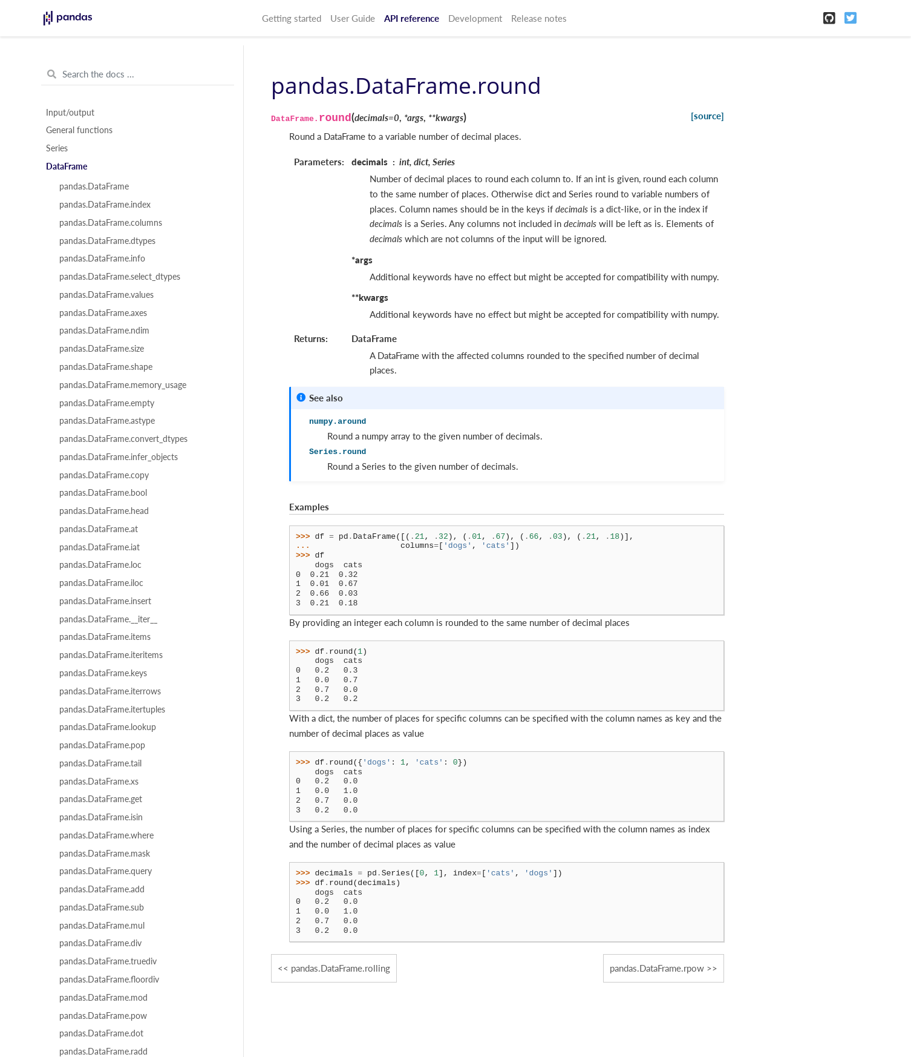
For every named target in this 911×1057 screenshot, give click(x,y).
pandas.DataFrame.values (106, 295)
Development (475, 18)
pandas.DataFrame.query (105, 871)
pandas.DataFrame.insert (105, 601)
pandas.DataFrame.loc (100, 565)
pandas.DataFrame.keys (103, 673)
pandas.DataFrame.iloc (101, 583)
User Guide (352, 18)
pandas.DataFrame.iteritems (111, 655)
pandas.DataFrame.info (102, 258)
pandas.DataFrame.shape (105, 367)
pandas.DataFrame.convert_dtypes (123, 439)
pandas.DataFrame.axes (103, 313)
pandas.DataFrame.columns (110, 223)
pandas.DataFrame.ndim (104, 330)
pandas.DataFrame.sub (101, 907)
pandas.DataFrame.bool (103, 493)
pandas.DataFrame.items (105, 637)
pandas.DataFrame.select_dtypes (119, 277)
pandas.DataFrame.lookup (107, 727)
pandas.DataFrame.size (101, 349)
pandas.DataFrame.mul (102, 925)
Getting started (291, 18)
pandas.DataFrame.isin (101, 817)
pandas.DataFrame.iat (99, 547)
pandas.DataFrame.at (98, 529)
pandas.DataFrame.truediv (108, 961)
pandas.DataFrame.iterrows (110, 691)
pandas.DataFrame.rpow (657, 968)
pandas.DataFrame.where (106, 835)
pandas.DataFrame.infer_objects (118, 457)
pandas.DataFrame (94, 186)
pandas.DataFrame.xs (99, 781)
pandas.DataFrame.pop (102, 745)
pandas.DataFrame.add (102, 889)
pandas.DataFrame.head (104, 511)
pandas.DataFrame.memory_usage (122, 385)
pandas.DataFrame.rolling (340, 968)
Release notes (539, 18)
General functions (79, 130)
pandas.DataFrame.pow (103, 1016)
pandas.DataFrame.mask (104, 853)
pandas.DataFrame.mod (103, 998)
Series (57, 148)
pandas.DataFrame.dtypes (107, 241)
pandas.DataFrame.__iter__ (108, 619)
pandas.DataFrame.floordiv (109, 979)
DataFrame (66, 166)
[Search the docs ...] (137, 74)
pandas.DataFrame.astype (107, 421)
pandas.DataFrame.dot (101, 1033)
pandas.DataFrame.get (100, 799)
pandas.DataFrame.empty (106, 403)
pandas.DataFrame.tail (100, 763)
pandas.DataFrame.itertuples (112, 709)
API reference (411, 18)
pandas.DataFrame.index (105, 204)
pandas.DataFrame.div (100, 943)
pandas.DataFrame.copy (104, 475)
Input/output (70, 112)
